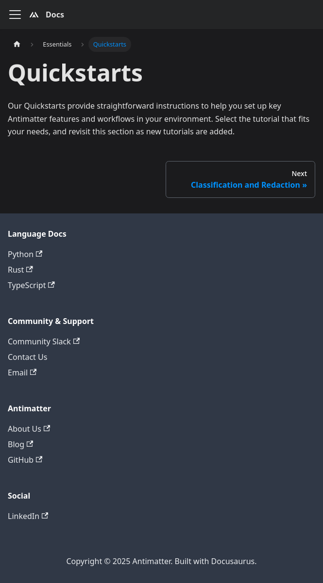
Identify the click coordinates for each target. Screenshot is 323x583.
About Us (29, 428)
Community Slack (44, 341)
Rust (20, 269)
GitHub (25, 459)
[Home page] (17, 44)
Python (25, 254)
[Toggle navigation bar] (15, 14)
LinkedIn (28, 516)
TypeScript (31, 285)
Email (22, 372)
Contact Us (27, 357)
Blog (20, 444)
